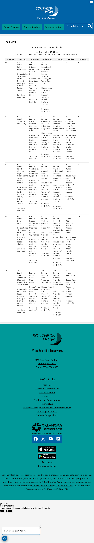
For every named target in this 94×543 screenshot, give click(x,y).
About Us (47, 385)
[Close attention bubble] (40, 527)
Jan (20, 54)
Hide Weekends (39, 47)
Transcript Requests (47, 411)
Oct (63, 54)
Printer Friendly (55, 47)
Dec (73, 54)
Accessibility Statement (47, 388)
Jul (49, 54)
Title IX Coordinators (42, 485)
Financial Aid (47, 404)
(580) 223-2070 (50, 367)
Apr (35, 54)
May (40, 54)
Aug (53, 54)
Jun (44, 54)
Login (47, 462)
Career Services (11, 27)
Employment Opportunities (47, 400)
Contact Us (47, 396)
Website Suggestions (47, 415)
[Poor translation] (9, 511)
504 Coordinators (64, 485)
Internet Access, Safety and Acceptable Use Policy (47, 407)
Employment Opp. (54, 27)
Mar (30, 54)
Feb (25, 54)
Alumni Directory (32, 27)
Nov (68, 54)
